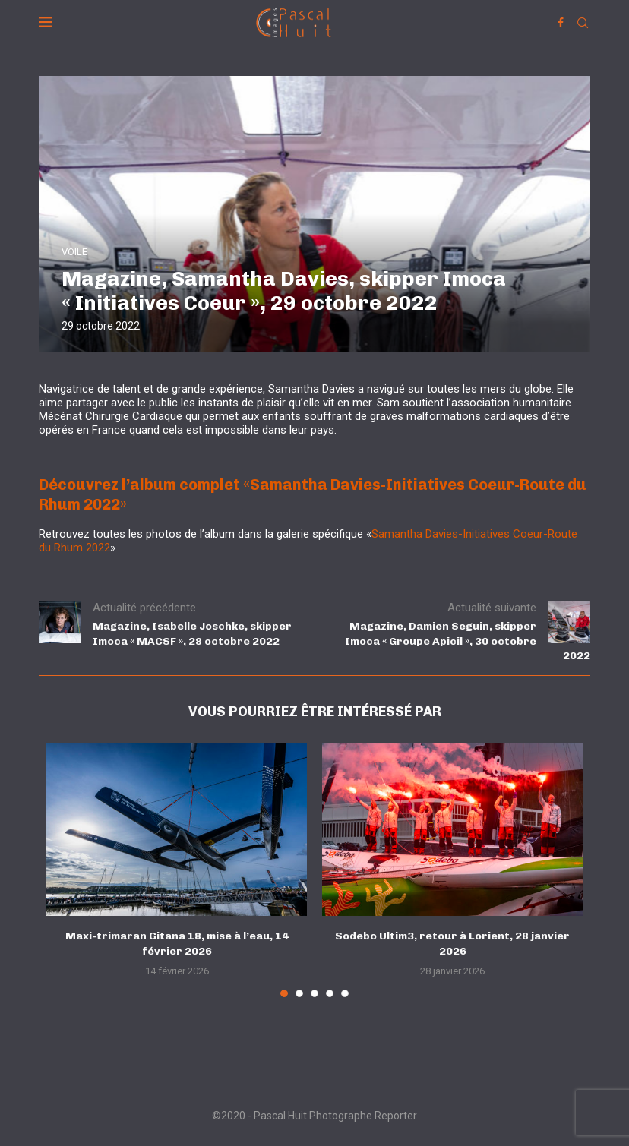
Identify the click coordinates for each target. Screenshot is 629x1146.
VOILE (74, 251)
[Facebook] (561, 23)
